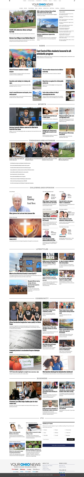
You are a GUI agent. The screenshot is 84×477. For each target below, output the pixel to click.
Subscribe (70, 439)
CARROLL (57, 8)
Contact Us (55, 0)
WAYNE (25, 8)
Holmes (45, 430)
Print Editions (45, 0)
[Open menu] (9, 1)
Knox (45, 432)
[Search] (74, 1)
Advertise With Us (38, 0)
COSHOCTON (45, 8)
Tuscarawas (68, 430)
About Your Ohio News (47, 465)
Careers (60, 0)
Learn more (56, 474)
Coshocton (68, 432)
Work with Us (62, 465)
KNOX (36, 8)
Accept (62, 474)
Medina (56, 432)
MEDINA (40, 8)
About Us (50, 0)
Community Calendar (31, 0)
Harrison (68, 435)
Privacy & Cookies (47, 469)
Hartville (46, 435)
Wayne (56, 430)
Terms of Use (46, 468)
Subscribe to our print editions (58, 445)
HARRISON (62, 8)
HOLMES (21, 8)
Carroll (56, 435)
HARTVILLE (52, 8)
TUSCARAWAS (31, 8)
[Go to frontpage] (42, 4)
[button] (72, 151)
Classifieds (24, 0)
